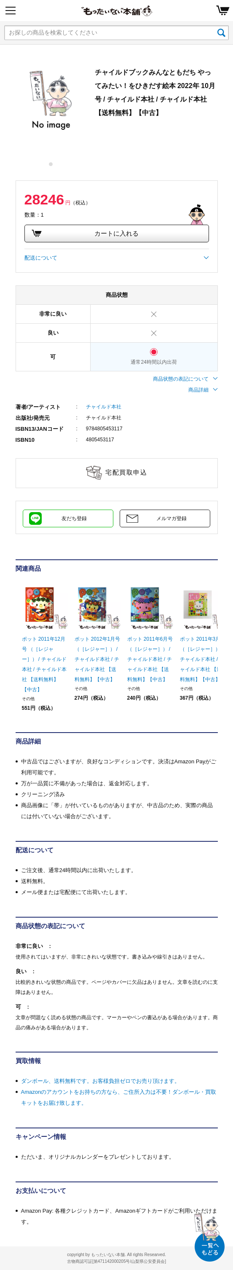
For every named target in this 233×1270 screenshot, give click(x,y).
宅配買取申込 (126, 472)
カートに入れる (85, 233)
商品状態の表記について (185, 379)
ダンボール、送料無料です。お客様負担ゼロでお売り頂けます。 (100, 1081)
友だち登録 (74, 518)
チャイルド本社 (103, 407)
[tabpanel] (51, 101)
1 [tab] (51, 164)
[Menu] (10, 10)
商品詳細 (203, 390)
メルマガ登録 (171, 518)
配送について (116, 257)
